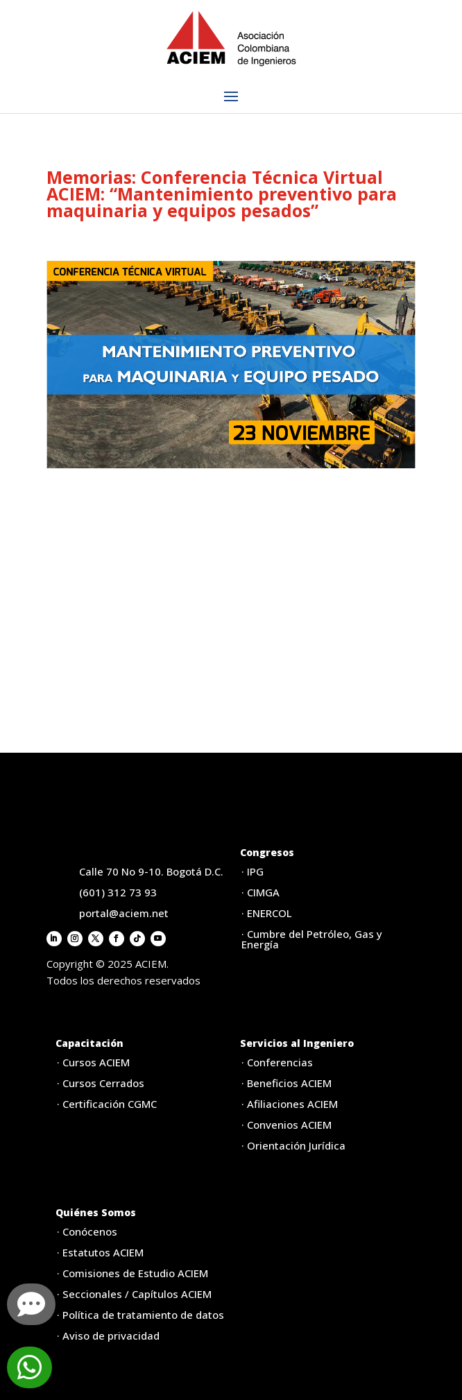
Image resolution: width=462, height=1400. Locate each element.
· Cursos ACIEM (93, 1062)
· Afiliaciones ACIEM (289, 1104)
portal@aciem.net (124, 913)
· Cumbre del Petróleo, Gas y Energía (311, 939)
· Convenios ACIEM (286, 1125)
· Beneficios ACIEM (286, 1083)
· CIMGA (260, 892)
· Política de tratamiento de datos (140, 1315)
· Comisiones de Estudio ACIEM (132, 1273)
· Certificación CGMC (107, 1104)
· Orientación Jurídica (293, 1145)
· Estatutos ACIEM (100, 1252)
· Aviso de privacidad (108, 1335)
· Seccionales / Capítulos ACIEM (134, 1294)
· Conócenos (87, 1231)
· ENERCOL (266, 913)
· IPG (252, 871)
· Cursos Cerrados (100, 1083)
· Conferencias (277, 1062)
